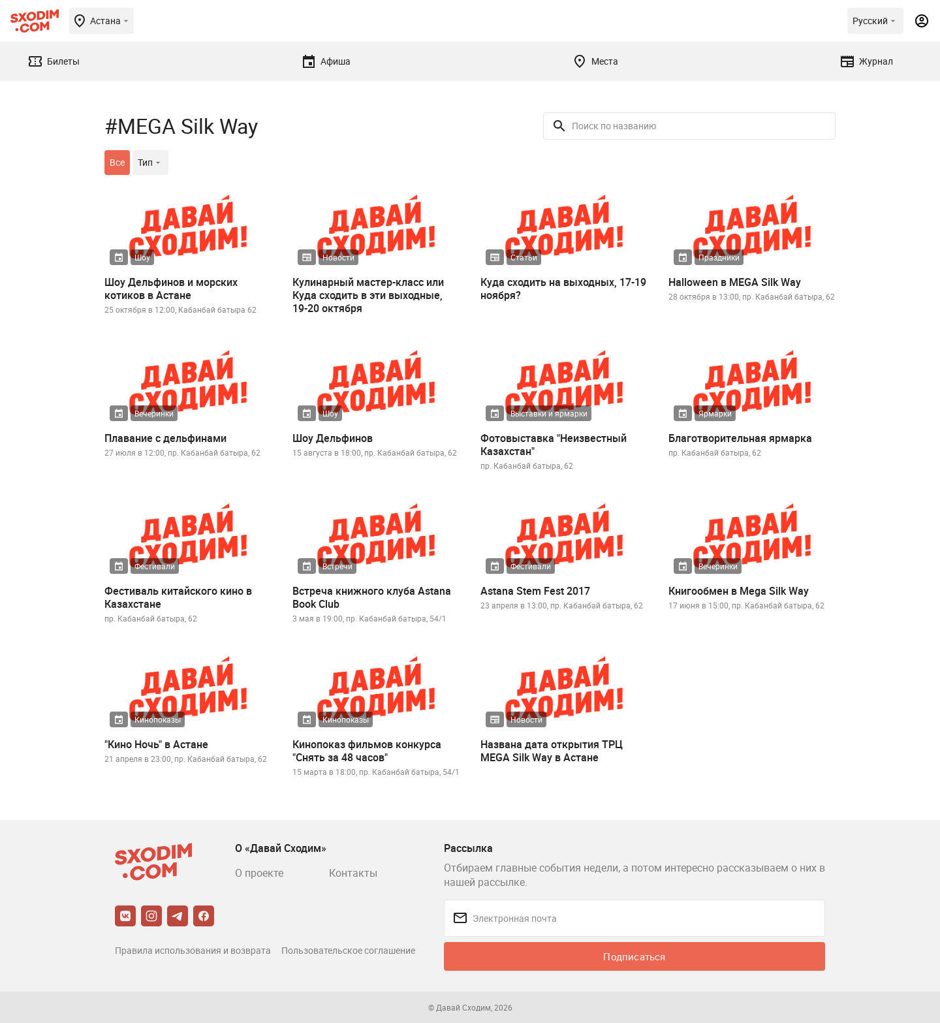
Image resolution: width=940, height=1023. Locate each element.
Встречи (337, 566)
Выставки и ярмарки (549, 413)
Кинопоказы (157, 719)
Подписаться (634, 956)
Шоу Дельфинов (332, 438)
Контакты (353, 873)
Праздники (719, 257)
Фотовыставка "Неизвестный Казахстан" (553, 445)
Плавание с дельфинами (165, 438)
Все (117, 162)
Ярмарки (715, 413)
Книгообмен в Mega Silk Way (738, 590)
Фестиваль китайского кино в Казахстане (178, 597)
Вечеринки (154, 413)
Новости (338, 257)
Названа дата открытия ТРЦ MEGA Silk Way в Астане (551, 751)
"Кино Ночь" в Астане (156, 744)
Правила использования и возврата (193, 950)
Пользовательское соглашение (348, 950)
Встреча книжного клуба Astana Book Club (371, 597)
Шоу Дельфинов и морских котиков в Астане (171, 288)
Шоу (142, 257)
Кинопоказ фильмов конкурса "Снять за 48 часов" (366, 751)
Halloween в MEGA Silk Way (734, 282)
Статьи (523, 257)
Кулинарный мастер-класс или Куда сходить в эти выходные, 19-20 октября (368, 295)
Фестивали (154, 566)
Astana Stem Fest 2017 (535, 590)
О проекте (259, 873)
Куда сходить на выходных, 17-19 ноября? (563, 288)
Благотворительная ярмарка (740, 438)
